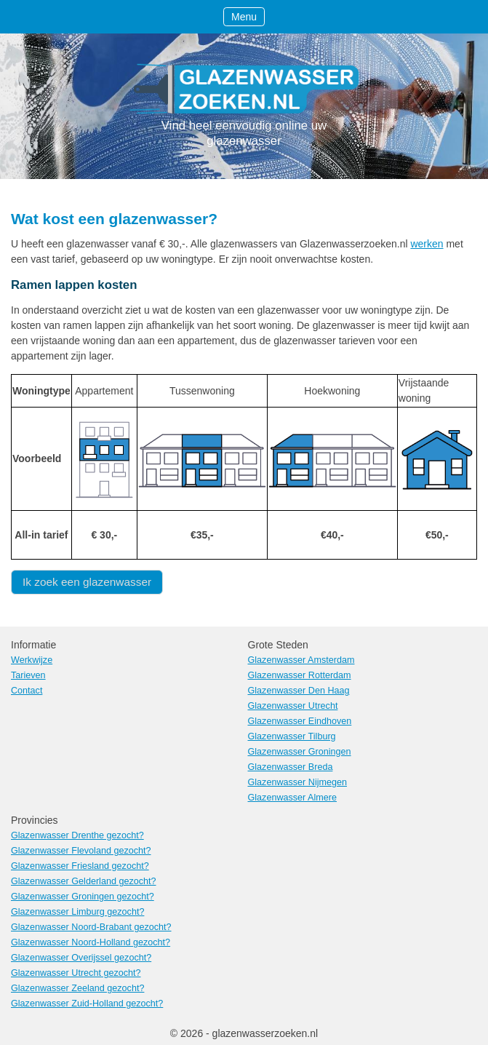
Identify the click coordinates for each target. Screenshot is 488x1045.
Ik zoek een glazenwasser (87, 582)
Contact (26, 691)
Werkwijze (31, 660)
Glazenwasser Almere (292, 797)
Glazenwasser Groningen (299, 752)
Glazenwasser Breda (290, 767)
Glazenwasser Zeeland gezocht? (77, 988)
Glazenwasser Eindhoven (300, 721)
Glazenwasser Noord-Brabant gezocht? (91, 927)
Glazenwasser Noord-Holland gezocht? (90, 942)
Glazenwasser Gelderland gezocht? (83, 881)
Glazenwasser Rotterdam (299, 675)
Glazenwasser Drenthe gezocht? (77, 835)
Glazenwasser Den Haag (299, 691)
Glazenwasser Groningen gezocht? (82, 896)
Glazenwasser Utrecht (293, 706)
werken (426, 244)
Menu (244, 17)
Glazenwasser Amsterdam (301, 660)
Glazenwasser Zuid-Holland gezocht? (87, 1003)
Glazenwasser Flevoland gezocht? (81, 851)
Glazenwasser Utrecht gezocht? (76, 973)
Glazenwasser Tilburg (292, 736)
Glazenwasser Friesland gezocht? (80, 866)
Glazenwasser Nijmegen (298, 782)
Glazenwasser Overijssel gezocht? (81, 958)
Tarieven (28, 675)
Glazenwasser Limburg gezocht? (77, 912)
